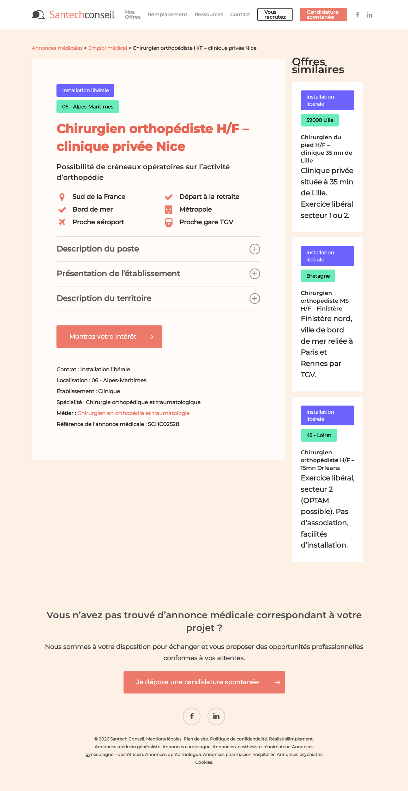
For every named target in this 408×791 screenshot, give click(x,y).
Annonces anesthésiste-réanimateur (251, 746)
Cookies (203, 762)
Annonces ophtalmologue (173, 754)
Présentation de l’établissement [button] (158, 273)
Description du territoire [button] (158, 298)
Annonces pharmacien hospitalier (239, 754)
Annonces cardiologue (186, 746)
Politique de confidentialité (238, 739)
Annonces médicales (57, 48)
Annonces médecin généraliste (127, 746)
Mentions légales (163, 739)
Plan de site (196, 739)
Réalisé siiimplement (291, 739)
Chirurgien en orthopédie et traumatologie (133, 413)
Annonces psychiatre (299, 754)
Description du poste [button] (158, 249)
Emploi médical (107, 48)
